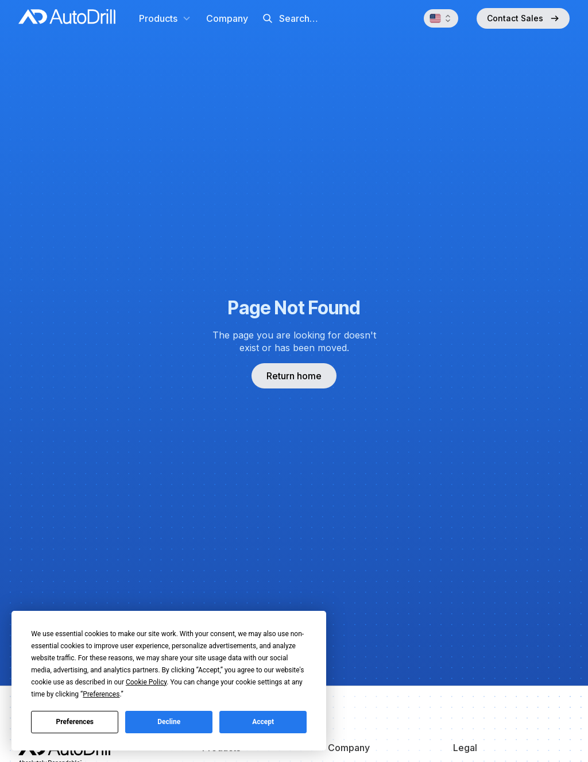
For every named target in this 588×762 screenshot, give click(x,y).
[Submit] (267, 18)
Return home (294, 376)
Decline (168, 722)
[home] (66, 18)
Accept (263, 722)
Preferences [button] (101, 694)
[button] (165, 18)
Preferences (75, 722)
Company (227, 18)
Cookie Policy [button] (146, 682)
